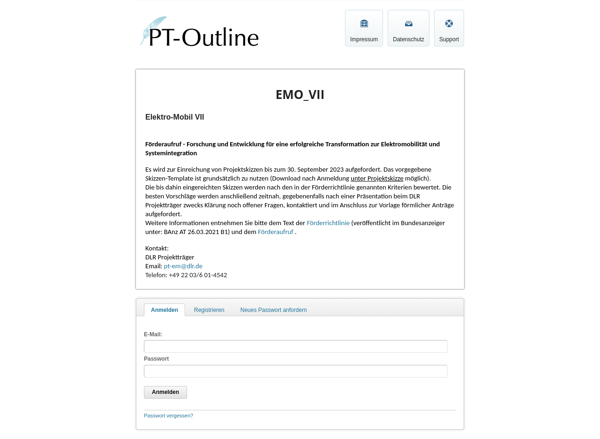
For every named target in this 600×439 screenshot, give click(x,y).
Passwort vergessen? (168, 415)
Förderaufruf (276, 231)
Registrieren (209, 310)
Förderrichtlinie (328, 223)
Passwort (156, 359)
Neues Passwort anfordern (273, 310)
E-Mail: (153, 334)
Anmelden (164, 310)
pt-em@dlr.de (183, 266)
